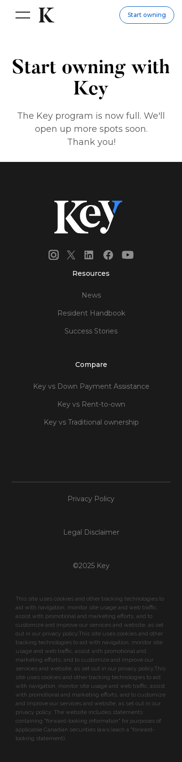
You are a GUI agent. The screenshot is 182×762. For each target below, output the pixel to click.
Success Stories (91, 331)
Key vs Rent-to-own (91, 404)
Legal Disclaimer (91, 532)
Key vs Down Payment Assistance (91, 386)
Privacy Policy (91, 498)
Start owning (147, 14)
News (91, 295)
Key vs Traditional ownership (91, 422)
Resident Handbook (91, 313)
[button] (21, 15)
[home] (44, 15)
